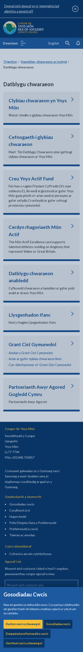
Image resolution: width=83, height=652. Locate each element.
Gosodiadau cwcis (58, 131)
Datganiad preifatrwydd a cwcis (27, 140)
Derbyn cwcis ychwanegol (23, 131)
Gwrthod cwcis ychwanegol (24, 150)
